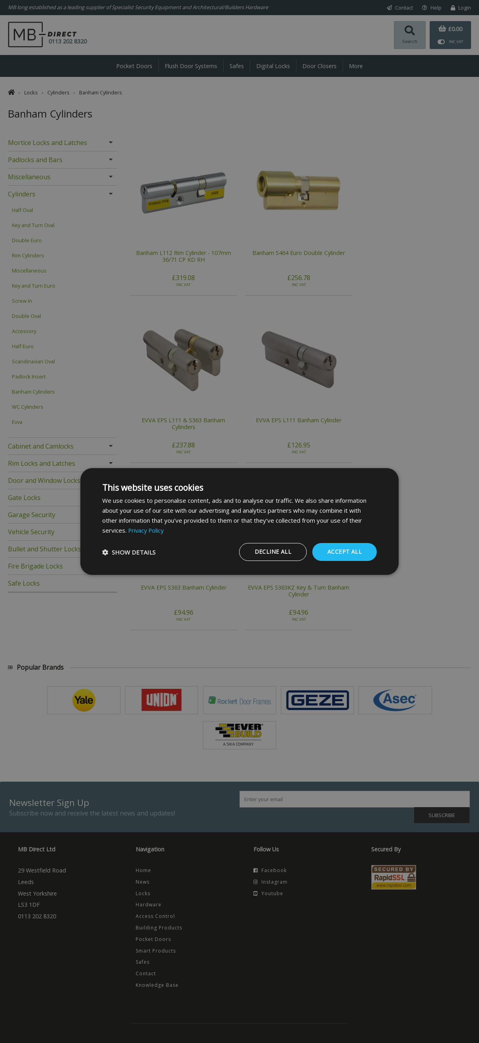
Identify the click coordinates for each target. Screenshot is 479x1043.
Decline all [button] (273, 551)
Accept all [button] (344, 551)
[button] (129, 552)
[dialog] (239, 521)
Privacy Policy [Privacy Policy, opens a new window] (147, 530)
